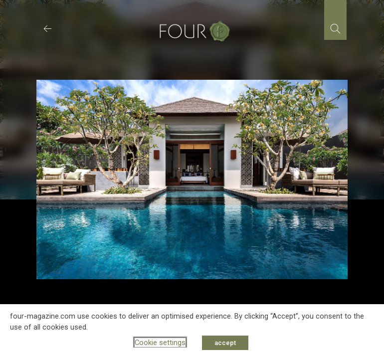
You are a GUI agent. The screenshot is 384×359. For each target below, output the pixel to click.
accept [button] (225, 343)
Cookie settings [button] (160, 342)
